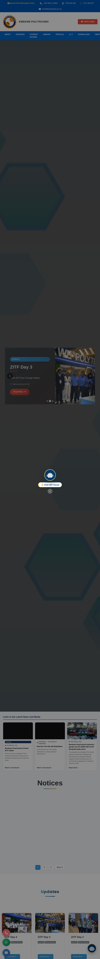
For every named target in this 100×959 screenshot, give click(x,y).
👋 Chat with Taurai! (50, 485)
